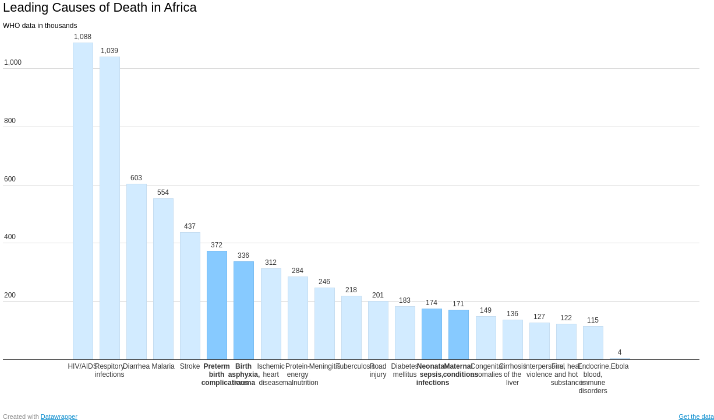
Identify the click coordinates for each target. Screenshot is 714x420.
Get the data (696, 416)
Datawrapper (59, 416)
